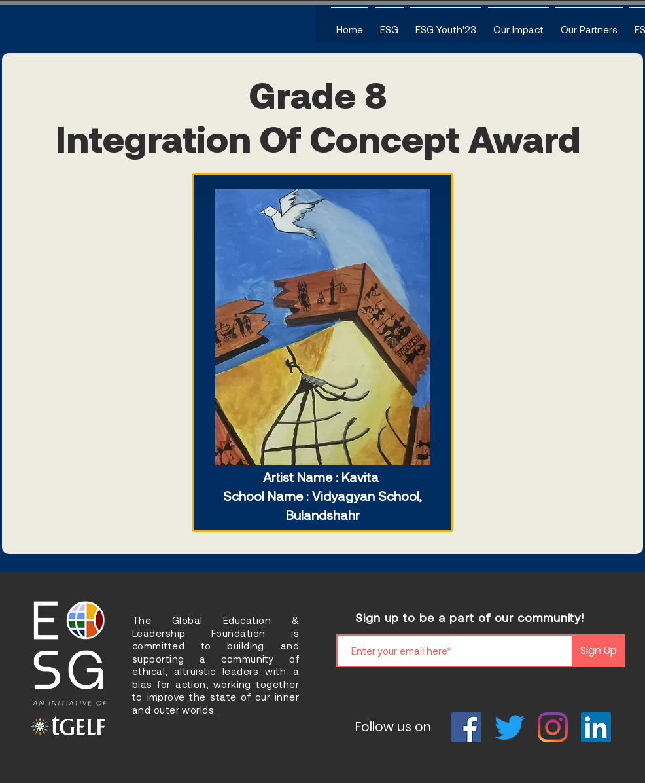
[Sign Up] (598, 650)
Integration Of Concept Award (318, 138)
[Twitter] (510, 727)
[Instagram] (553, 727)
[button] (389, 23)
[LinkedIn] (596, 727)
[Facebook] (466, 727)
